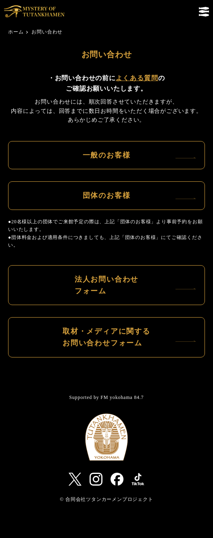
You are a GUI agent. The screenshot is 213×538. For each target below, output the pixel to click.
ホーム (15, 32)
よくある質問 (137, 78)
